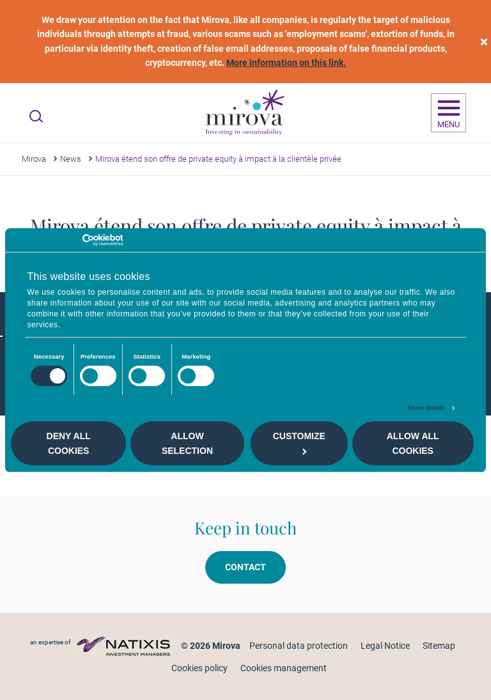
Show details (425, 408)
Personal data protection (298, 646)
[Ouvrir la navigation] (448, 113)
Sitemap (439, 646)
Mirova (34, 159)
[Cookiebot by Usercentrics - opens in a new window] (67, 240)
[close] (484, 42)
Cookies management (283, 668)
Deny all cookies (69, 443)
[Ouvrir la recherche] (36, 116)
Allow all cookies (413, 443)
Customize (299, 443)
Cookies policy (199, 668)
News (70, 159)
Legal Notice (385, 646)
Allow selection (187, 443)
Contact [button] (245, 567)
